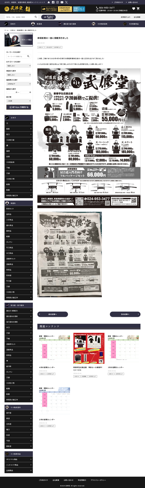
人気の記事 (49, 47)
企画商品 (9, 470)
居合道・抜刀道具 (67, 24)
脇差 (8, 129)
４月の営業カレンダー (47, 367)
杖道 (8, 435)
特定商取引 (82, 480)
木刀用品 (9, 253)
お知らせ (40, 47)
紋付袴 (8, 366)
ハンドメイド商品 (12, 465)
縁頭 (8, 151)
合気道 (8, 424)
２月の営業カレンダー (47, 419)
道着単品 (9, 264)
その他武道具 (99, 24)
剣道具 (36, 24)
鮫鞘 (8, 184)
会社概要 (137, 17)
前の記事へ (52, 314)
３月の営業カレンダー (116, 367)
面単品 (8, 214)
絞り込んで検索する (49, 17)
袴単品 (8, 270)
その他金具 (10, 162)
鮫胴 (8, 190)
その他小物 (10, 179)
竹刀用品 (9, 247)
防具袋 (8, 275)
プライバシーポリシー (98, 480)
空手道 (8, 413)
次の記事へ (125, 314)
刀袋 (8, 173)
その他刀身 (10, 140)
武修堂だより (125, 17)
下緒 (8, 168)
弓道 (8, 440)
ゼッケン (9, 242)
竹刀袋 (8, 281)
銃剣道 (8, 446)
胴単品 (8, 231)
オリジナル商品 (11, 459)
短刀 (8, 134)
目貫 (8, 156)
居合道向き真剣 (12, 316)
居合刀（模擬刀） (12, 311)
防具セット (10, 208)
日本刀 (10, 24)
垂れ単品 (9, 225)
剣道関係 (84, 376)
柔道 (8, 418)
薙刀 (8, 429)
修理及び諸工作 (12, 195)
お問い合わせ (133, 2)
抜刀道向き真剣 (12, 322)
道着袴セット (11, 258)
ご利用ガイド (118, 2)
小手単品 (9, 220)
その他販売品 (131, 24)
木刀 (8, 327)
